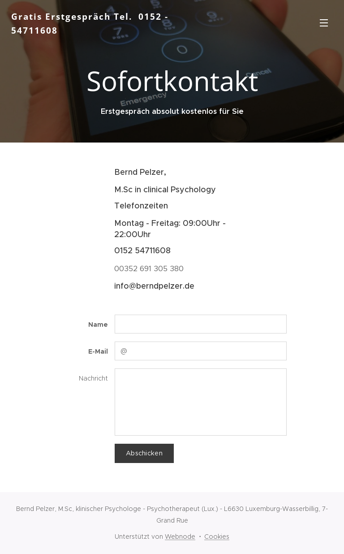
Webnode (180, 536)
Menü (324, 22)
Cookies (216, 536)
